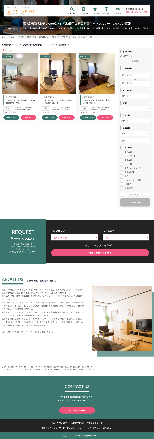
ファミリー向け (131, 156)
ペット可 (128, 164)
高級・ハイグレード (133, 168)
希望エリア (59, 230)
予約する (28, 118)
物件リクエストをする (100, 252)
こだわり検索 (94, 13)
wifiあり (128, 184)
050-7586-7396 (138, 12)
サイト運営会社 (93, 428)
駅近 (126, 176)
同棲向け (128, 160)
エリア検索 (72, 13)
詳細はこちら (11, 118)
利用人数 (109, 230)
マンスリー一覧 (83, 13)
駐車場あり (129, 188)
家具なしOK (129, 172)
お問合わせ (118, 13)
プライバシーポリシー (76, 428)
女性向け (128, 152)
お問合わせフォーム (77, 410)
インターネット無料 (133, 180)
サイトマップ (59, 428)
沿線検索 (106, 13)
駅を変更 (135, 61)
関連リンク (47, 428)
